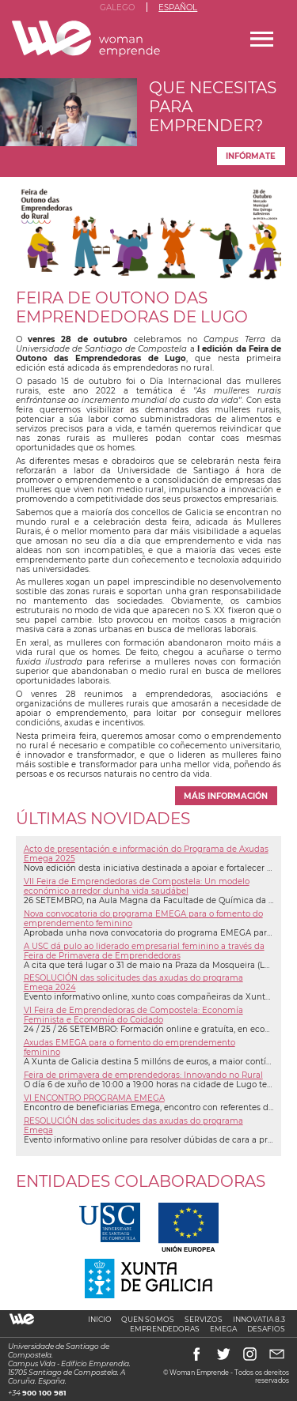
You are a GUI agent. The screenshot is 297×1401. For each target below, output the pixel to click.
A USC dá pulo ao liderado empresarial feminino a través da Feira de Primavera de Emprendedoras (144, 950)
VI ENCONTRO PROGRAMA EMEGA (94, 1097)
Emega (223, 1328)
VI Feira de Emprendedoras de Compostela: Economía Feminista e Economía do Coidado (133, 1014)
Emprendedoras (165, 1328)
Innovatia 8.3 (259, 1319)
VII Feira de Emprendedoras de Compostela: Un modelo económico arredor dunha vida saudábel (136, 885)
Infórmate (251, 155)
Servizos (204, 1319)
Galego (117, 7)
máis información (226, 795)
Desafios (266, 1328)
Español (177, 7)
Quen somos (147, 1319)
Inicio (100, 1319)
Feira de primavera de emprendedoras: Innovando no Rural (143, 1074)
